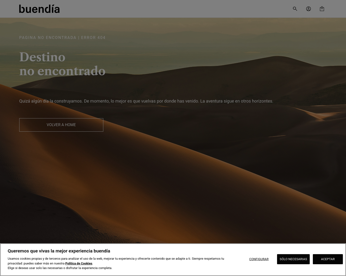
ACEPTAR (328, 259)
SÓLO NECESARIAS (293, 259)
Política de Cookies (78, 263)
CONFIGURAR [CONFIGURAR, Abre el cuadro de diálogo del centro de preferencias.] (259, 259)
